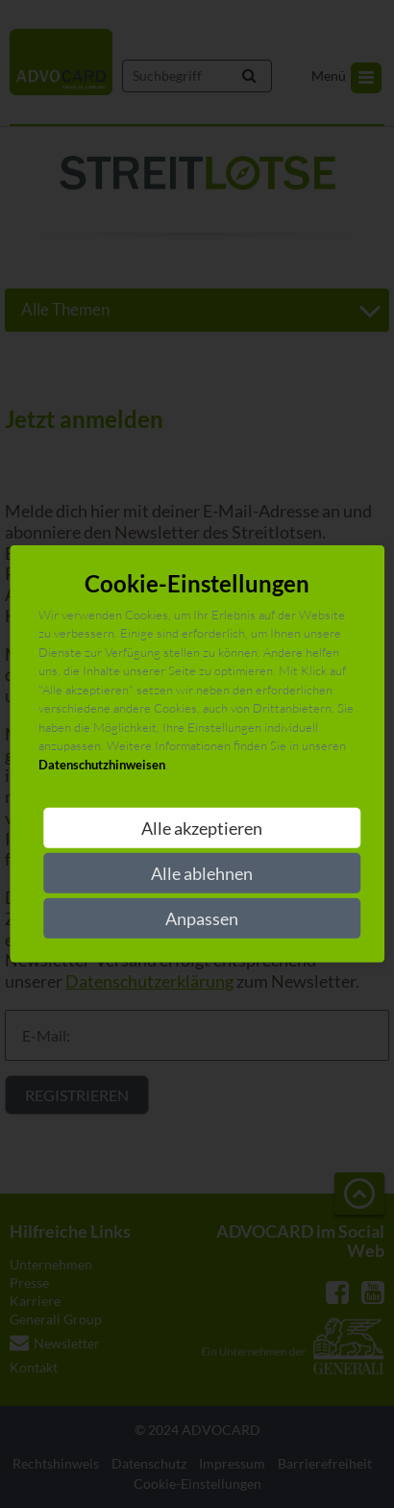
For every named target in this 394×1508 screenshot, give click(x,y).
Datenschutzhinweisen (101, 764)
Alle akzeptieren (201, 828)
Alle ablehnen (202, 873)
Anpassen (201, 918)
